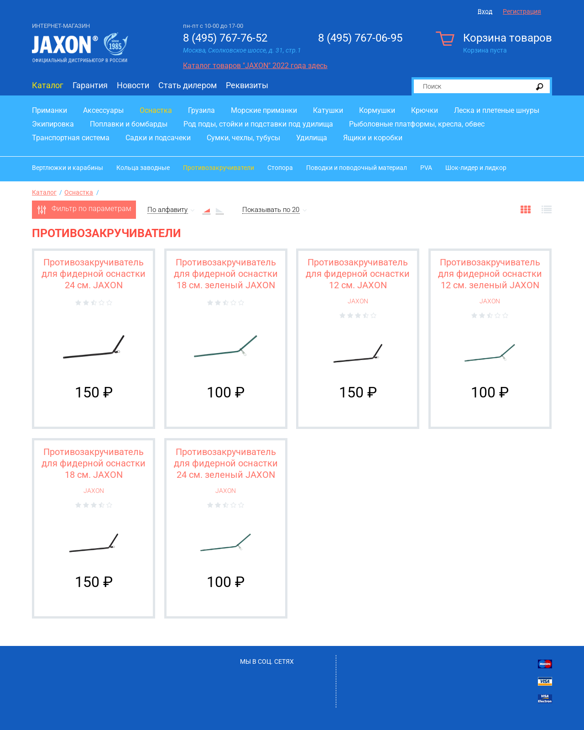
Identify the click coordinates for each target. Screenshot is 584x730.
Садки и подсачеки (158, 137)
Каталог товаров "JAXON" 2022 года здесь (255, 65)
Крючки (424, 110)
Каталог (47, 85)
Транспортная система (71, 137)
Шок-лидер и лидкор (475, 167)
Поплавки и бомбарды (128, 124)
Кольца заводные (143, 167)
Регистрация (522, 11)
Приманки (49, 110)
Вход (485, 11)
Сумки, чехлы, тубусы (243, 137)
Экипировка (53, 124)
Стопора (280, 167)
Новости (133, 85)
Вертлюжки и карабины (67, 167)
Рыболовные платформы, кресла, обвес (417, 124)
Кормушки (377, 110)
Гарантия (90, 85)
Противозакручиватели (218, 167)
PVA (426, 167)
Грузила (201, 110)
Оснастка (156, 110)
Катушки (328, 110)
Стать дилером (187, 85)
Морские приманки (264, 110)
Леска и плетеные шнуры (496, 110)
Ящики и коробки (372, 137)
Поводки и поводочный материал (356, 167)
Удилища (311, 137)
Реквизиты (247, 85)
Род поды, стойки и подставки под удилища (258, 124)
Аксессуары (103, 110)
